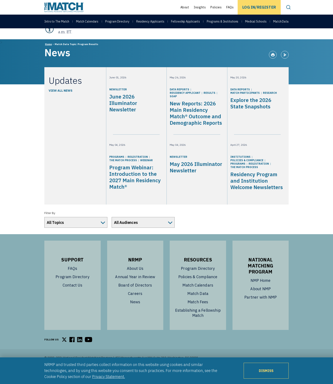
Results (209, 103)
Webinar (146, 171)
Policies (216, 7)
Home (48, 54)
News (135, 312)
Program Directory (117, 22)
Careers (135, 304)
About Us (135, 279)
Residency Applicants (150, 22)
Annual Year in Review (135, 287)
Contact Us (72, 295)
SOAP (173, 107)
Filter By (49, 224)
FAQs (230, 7)
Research (270, 103)
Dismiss (266, 371)
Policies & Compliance (246, 171)
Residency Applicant (185, 103)
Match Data (281, 22)
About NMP (260, 299)
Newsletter (118, 100)
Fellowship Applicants (185, 22)
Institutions (240, 167)
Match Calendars (87, 22)
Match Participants (245, 103)
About (184, 7)
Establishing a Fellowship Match (198, 324)
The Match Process (123, 171)
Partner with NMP (260, 307)
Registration (138, 167)
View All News (60, 101)
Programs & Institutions (222, 22)
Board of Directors (135, 295)
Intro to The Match (56, 22)
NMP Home (260, 291)
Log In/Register (259, 7)
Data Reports (179, 100)
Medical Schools (256, 22)
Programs (116, 167)
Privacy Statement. (108, 376)
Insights (200, 7)
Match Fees (198, 312)
